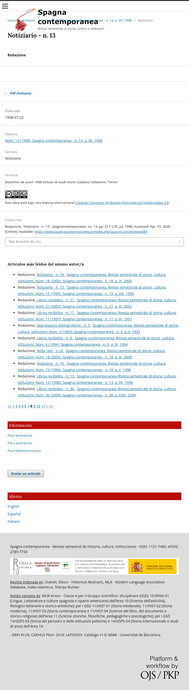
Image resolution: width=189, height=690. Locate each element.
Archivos (28, 20)
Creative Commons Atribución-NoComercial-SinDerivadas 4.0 (122, 202)
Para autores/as (20, 443)
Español (14, 514)
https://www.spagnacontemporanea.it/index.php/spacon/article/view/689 (90, 231)
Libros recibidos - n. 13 (56, 376)
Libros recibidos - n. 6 (55, 338)
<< (10, 406)
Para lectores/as (20, 435)
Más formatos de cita (25, 241)
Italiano (14, 521)
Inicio (12, 20)
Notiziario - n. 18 (51, 274)
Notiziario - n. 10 (51, 363)
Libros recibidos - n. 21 (56, 300)
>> (51, 406)
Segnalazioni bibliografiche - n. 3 (64, 325)
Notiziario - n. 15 (51, 287)
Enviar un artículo (26, 473)
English (13, 506)
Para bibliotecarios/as (24, 450)
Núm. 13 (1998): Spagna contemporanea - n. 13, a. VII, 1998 (86, 20)
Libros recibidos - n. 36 (56, 388)
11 (43, 406)
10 (38, 406)
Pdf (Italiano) (20, 93)
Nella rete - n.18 (50, 350)
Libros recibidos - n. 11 (56, 312)
